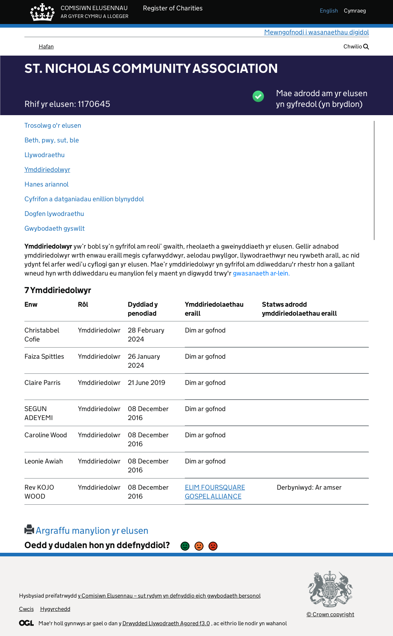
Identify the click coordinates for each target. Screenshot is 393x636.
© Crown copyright (330, 614)
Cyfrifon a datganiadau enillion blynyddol (84, 199)
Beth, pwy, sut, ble (51, 140)
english (329, 10)
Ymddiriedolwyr (47, 169)
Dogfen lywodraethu (54, 213)
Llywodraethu (44, 155)
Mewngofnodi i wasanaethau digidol (316, 32)
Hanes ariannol (46, 184)
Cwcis (26, 609)
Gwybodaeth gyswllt (54, 228)
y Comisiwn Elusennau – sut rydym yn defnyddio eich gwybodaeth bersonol (169, 595)
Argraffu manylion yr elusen (86, 530)
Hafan (46, 46)
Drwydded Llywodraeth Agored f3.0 (166, 623)
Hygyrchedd (55, 609)
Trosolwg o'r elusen (52, 125)
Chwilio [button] (356, 46)
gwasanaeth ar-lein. (261, 273)
